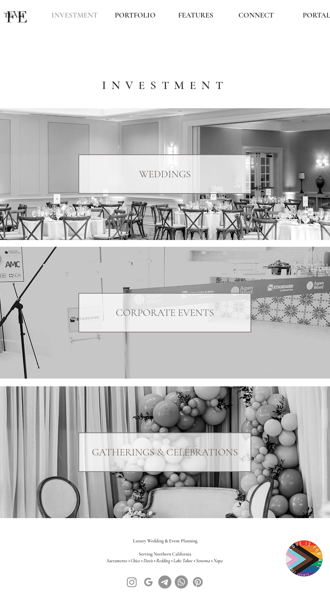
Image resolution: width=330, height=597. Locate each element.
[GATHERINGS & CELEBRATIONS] (164, 452)
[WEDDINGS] (164, 174)
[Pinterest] (197, 582)
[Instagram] (131, 582)
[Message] (164, 582)
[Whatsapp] (181, 582)
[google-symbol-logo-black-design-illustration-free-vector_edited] (148, 582)
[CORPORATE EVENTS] (164, 312)
